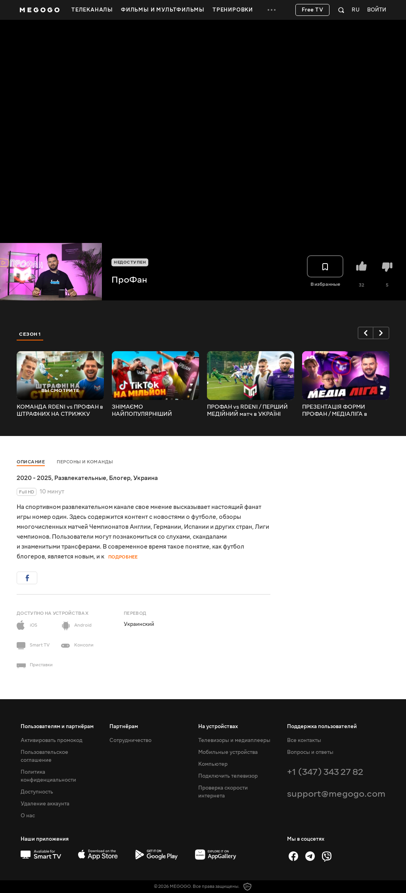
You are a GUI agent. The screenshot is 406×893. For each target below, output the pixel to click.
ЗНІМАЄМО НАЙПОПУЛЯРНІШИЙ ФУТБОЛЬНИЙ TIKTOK (143, 410)
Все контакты (304, 740)
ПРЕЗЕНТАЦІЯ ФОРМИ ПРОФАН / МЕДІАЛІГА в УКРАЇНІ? (334, 410)
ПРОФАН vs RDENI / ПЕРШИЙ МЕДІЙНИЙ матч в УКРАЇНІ (247, 410)
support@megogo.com (336, 794)
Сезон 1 (30, 334)
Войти (376, 10)
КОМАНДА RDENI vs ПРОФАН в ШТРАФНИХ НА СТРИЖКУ (60, 410)
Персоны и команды (85, 462)
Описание (31, 462)
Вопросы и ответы (310, 752)
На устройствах (218, 726)
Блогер (119, 478)
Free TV (313, 9)
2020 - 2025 (34, 478)
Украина (145, 478)
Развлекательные (80, 478)
